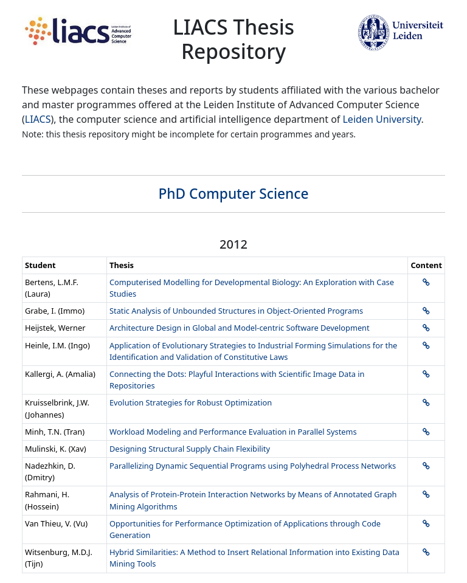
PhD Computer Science (234, 193)
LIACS (38, 119)
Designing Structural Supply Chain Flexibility (189, 448)
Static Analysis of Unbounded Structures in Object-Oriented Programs (236, 310)
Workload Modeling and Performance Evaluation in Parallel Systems (233, 431)
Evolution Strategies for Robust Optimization (190, 402)
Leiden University (381, 119)
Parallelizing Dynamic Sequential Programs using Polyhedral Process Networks (252, 465)
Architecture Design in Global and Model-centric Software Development (239, 327)
